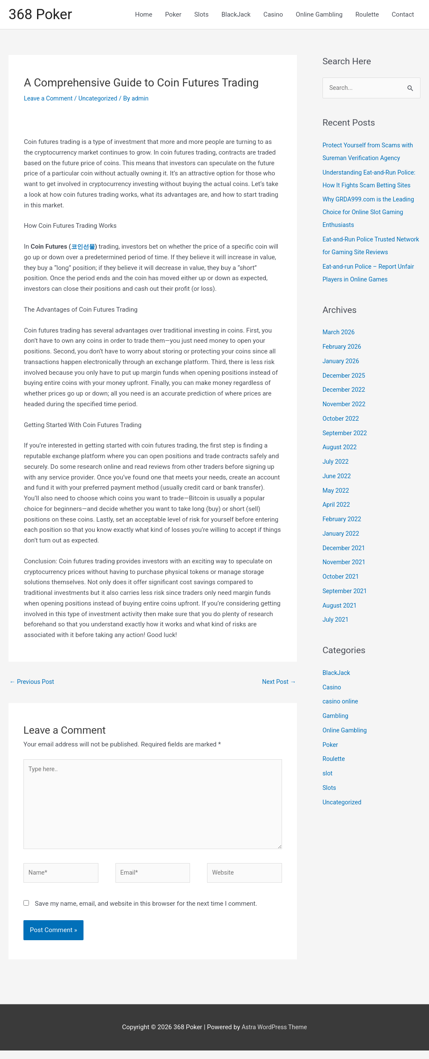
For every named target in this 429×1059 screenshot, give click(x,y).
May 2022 (336, 492)
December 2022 (345, 392)
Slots (329, 790)
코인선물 (84, 248)
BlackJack (337, 675)
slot (327, 775)
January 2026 (341, 363)
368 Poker (42, 15)
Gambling (336, 718)
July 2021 (336, 622)
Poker (330, 747)
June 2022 (337, 478)
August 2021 (340, 607)
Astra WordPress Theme (274, 1035)
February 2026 (342, 349)
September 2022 (345, 435)
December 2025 (345, 378)
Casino (332, 689)
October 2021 (341, 579)
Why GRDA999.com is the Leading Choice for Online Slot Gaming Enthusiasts (370, 214)
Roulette (334, 761)
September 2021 (345, 593)
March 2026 (339, 334)
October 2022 (341, 421)
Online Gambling (345, 732)
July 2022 (336, 464)
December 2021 (345, 550)
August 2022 (340, 449)
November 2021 (345, 564)
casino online (341, 703)
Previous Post (33, 683)
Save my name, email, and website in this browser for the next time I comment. (146, 912)
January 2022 (341, 536)
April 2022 (336, 507)
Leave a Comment (49, 99)
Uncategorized (101, 99)
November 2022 (345, 406)
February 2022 (342, 521)
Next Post (278, 683)
